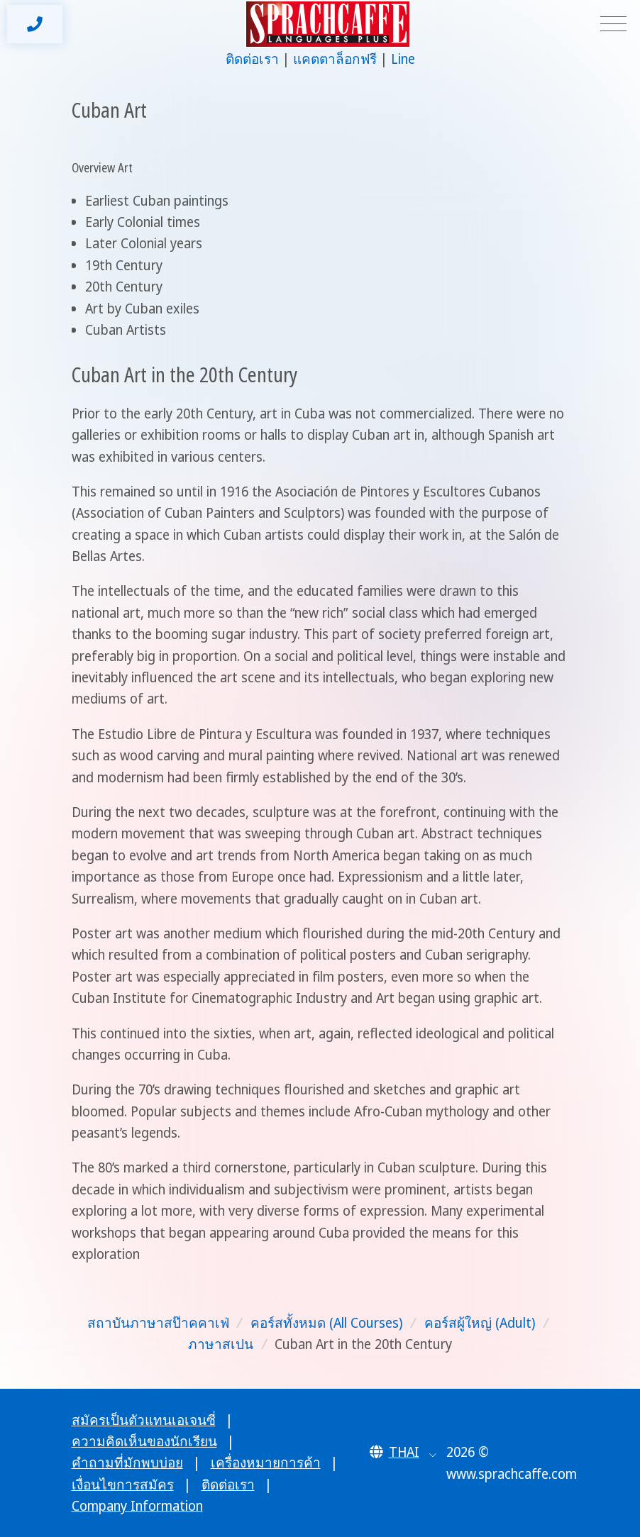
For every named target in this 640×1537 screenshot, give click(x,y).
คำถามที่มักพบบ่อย (127, 1462)
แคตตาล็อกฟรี (335, 59)
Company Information (137, 1506)
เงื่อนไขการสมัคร (123, 1484)
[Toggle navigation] (613, 24)
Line (403, 59)
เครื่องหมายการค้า (266, 1462)
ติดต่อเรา (252, 59)
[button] (403, 1452)
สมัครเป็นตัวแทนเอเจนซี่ (144, 1420)
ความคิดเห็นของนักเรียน (144, 1441)
